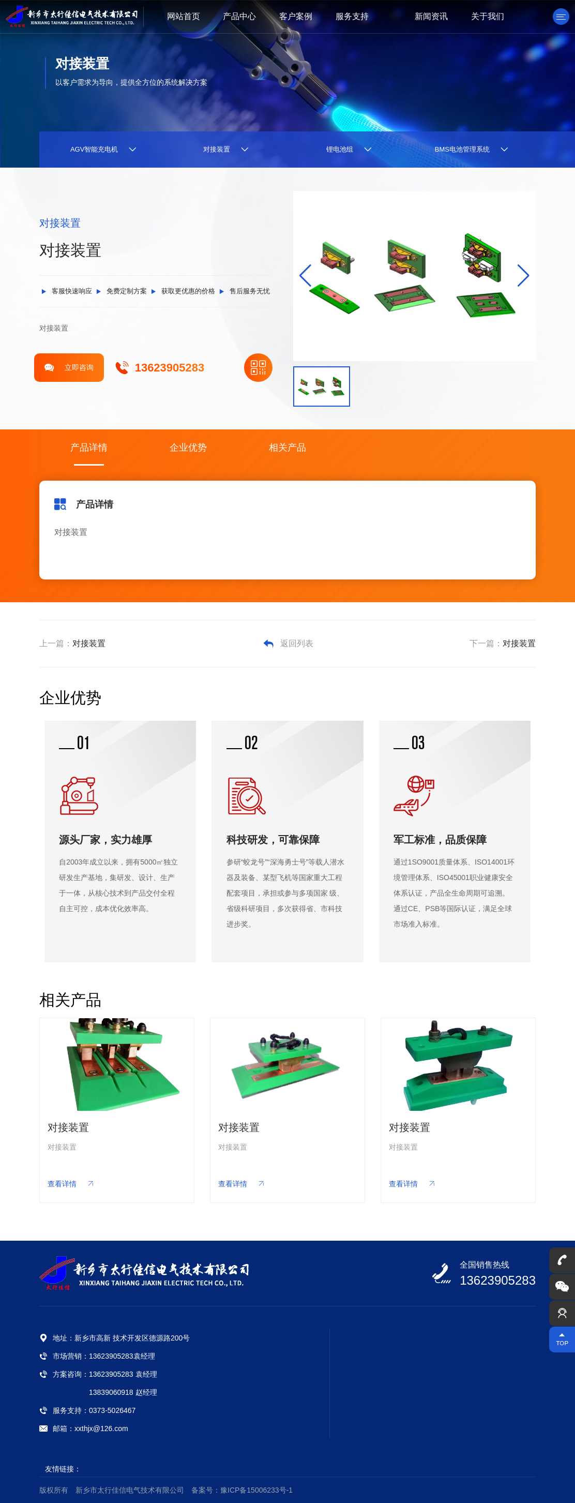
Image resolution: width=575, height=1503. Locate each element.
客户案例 (295, 16)
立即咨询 (69, 367)
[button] (524, 275)
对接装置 (88, 643)
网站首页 (183, 16)
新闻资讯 (431, 16)
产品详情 (89, 447)
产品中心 (239, 16)
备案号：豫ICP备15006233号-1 (242, 1490)
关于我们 (487, 16)
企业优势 (188, 447)
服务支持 (352, 16)
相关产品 (287, 447)
